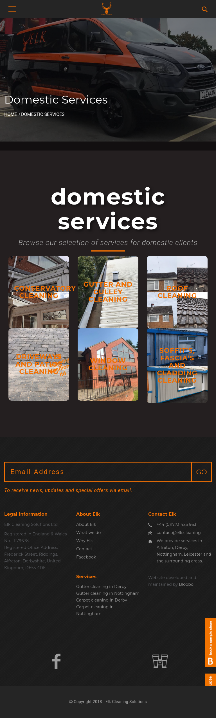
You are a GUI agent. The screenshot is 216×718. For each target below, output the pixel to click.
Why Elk (84, 540)
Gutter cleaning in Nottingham (108, 593)
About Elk (86, 524)
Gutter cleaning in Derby (101, 586)
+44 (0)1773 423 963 (176, 524)
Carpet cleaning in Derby (101, 600)
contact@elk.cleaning (179, 532)
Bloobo (186, 584)
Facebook (86, 557)
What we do (88, 532)
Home (10, 114)
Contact (84, 548)
